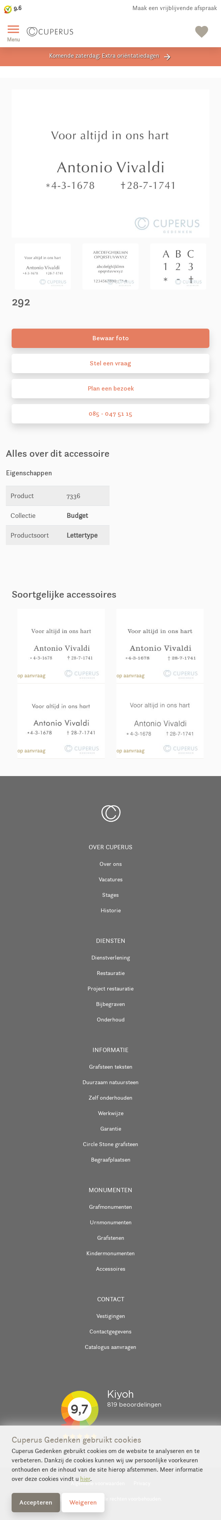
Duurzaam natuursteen (110, 1082)
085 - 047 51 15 (110, 413)
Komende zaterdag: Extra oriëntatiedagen (110, 57)
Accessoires (110, 1268)
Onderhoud (111, 1019)
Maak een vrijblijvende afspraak (174, 8)
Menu (13, 32)
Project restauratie (110, 988)
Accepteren (35, 1502)
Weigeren (83, 1502)
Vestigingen (110, 1316)
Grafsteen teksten (110, 1066)
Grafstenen (110, 1237)
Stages (110, 894)
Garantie (110, 1128)
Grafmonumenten (110, 1206)
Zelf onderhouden (110, 1097)
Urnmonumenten (111, 1222)
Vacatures (111, 879)
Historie (111, 910)
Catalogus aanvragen (110, 1346)
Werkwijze (110, 1113)
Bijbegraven (110, 1004)
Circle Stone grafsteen (110, 1144)
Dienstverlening (110, 957)
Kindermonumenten (110, 1253)
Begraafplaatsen (110, 1159)
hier (85, 1478)
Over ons (110, 863)
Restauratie (111, 973)
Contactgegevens (110, 1331)
